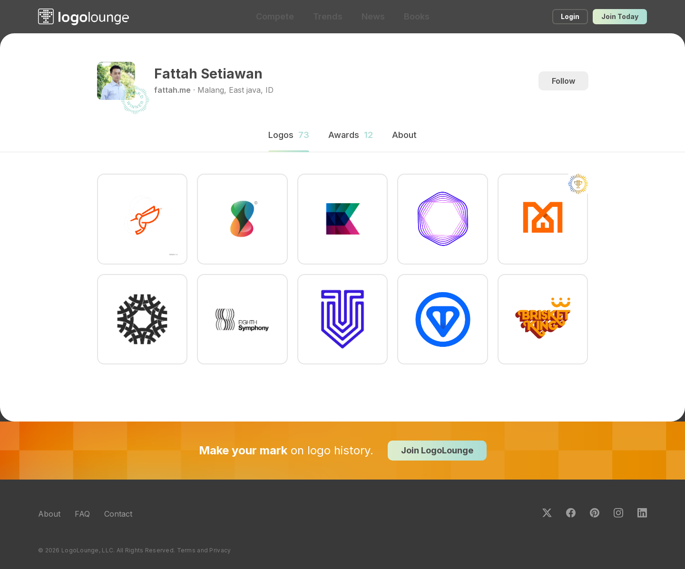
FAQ (82, 514)
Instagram (618, 513)
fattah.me (172, 90)
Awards (350, 135)
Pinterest (595, 513)
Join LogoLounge (437, 450)
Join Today (619, 16)
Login (570, 16)
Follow (563, 81)
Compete (275, 16)
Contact (118, 514)
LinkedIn (642, 513)
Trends (327, 16)
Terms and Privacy (204, 550)
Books (417, 16)
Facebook (571, 513)
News (373, 16)
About (49, 514)
